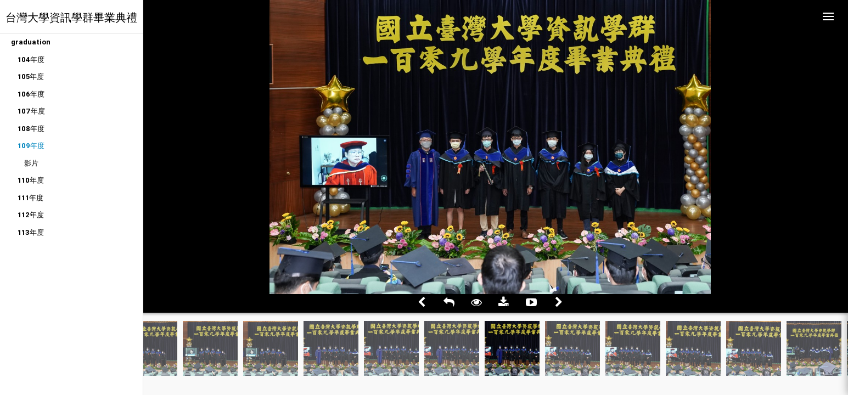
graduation (30, 42)
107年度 (31, 111)
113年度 (31, 232)
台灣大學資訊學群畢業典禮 (71, 17)
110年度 (31, 180)
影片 (31, 163)
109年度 (31, 145)
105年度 (31, 76)
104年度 (31, 59)
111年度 (30, 197)
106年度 (31, 94)
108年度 (31, 128)
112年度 (31, 214)
